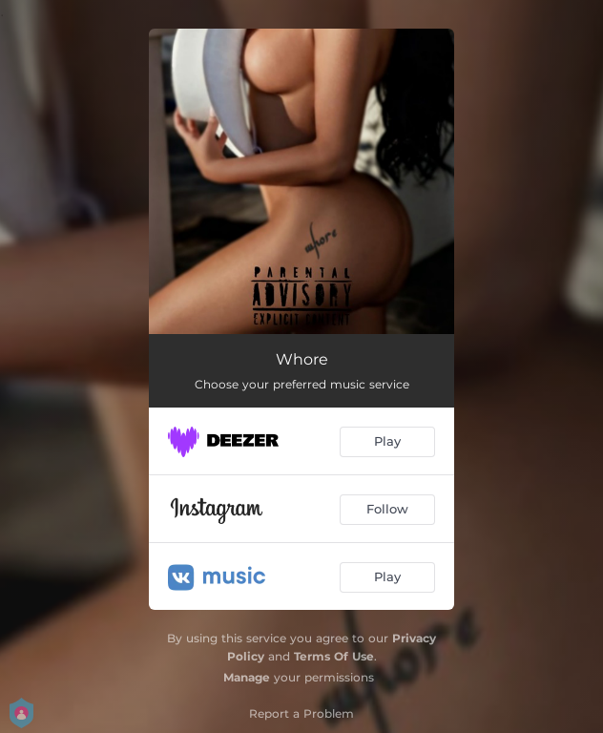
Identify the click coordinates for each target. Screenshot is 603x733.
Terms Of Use (334, 656)
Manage (246, 677)
